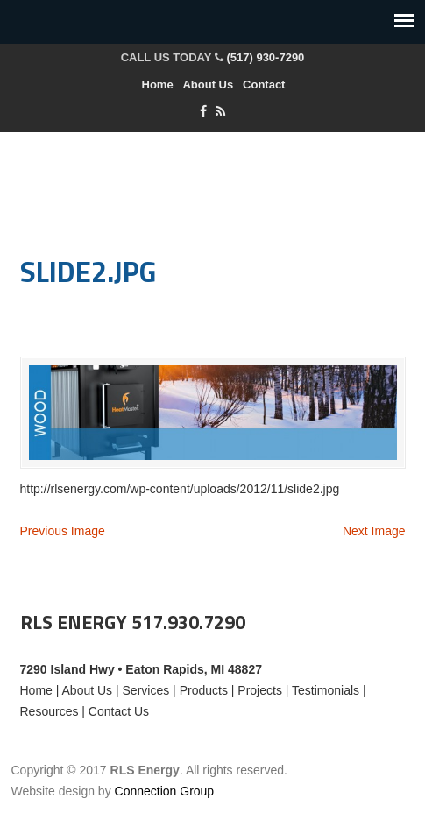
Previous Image (62, 531)
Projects (259, 690)
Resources (49, 711)
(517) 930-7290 (265, 57)
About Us (207, 84)
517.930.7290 (188, 622)
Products (204, 690)
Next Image (374, 531)
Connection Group (165, 791)
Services (146, 690)
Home (158, 84)
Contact (264, 84)
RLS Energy (213, 181)
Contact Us (119, 711)
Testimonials (325, 690)
